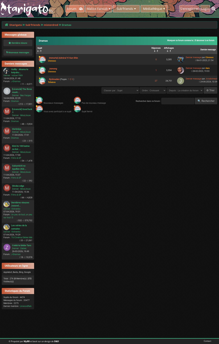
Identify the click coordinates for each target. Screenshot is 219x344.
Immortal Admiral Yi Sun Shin (63, 58)
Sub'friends (32, 25)
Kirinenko (16, 209)
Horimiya (16, 129)
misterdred (51, 25)
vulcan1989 (17, 75)
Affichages (169, 48)
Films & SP (16, 158)
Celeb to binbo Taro (21, 245)
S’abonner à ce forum (204, 40)
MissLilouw (25, 115)
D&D (56, 341)
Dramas (15, 101)
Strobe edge (18, 186)
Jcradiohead (211, 79)
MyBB (27, 341)
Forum (75, 9)
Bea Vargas (25, 95)
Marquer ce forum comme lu (180, 40)
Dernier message (208, 49)
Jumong (53, 68)
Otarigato (15, 25)
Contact (207, 340)
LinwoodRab (26, 306)
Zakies (23, 248)
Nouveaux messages (17, 52)
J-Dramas (15, 81)
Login (205, 9)
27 (156, 80)
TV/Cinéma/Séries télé (21, 237)
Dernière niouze (17, 43)
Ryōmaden (54, 79)
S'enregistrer (189, 9)
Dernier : (7, 75)
